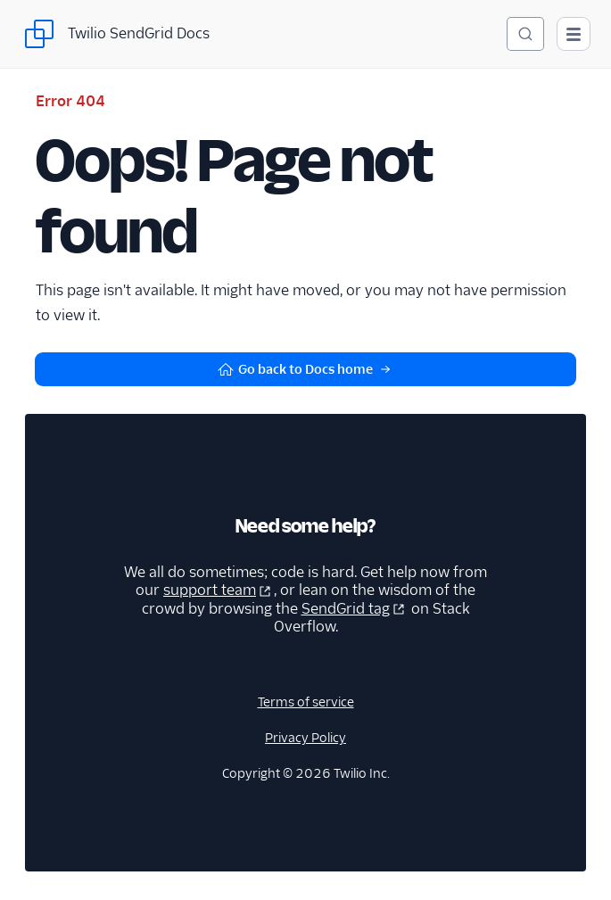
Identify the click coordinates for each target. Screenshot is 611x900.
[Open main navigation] (573, 34)
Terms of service (306, 702)
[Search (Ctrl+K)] (525, 34)
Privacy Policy (305, 738)
